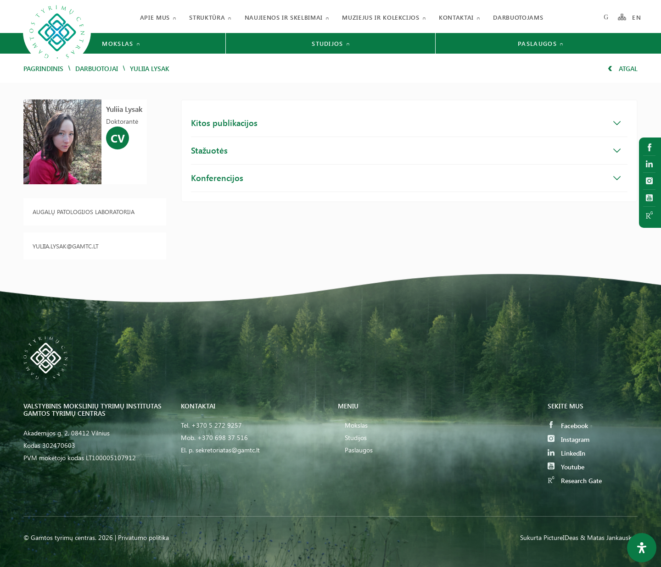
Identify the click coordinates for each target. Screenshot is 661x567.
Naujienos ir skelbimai (284, 17)
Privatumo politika (143, 537)
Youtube (566, 466)
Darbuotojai (96, 68)
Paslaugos (359, 450)
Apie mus (155, 17)
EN (636, 17)
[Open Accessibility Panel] (641, 547)
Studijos (356, 437)
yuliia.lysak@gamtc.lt (66, 246)
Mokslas (356, 425)
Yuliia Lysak (124, 109)
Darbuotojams (518, 17)
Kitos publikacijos (406, 122)
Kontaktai (456, 17)
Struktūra (207, 17)
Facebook (568, 425)
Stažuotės (406, 150)
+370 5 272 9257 (216, 425)
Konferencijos (406, 177)
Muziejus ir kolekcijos (380, 17)
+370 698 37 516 (222, 437)
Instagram (568, 439)
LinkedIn (566, 453)
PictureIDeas (560, 537)
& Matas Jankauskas (609, 537)
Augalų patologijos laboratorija (83, 211)
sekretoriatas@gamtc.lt (228, 450)
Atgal (623, 68)
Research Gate (575, 480)
